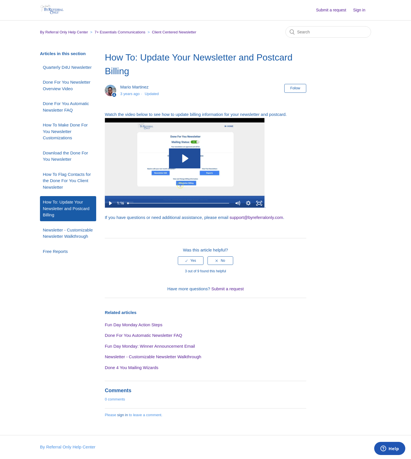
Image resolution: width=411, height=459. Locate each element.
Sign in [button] (359, 10)
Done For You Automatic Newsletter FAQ (66, 106)
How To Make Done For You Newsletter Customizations (65, 131)
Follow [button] (295, 88)
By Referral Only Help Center (64, 32)
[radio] (191, 260)
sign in (122, 415)
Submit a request (331, 10)
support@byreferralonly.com (256, 217)
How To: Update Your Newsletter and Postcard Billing (66, 208)
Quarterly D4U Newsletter (67, 67)
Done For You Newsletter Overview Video (66, 85)
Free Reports (55, 251)
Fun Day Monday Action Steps (133, 324)
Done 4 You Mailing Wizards (131, 367)
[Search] (328, 32)
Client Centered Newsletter (174, 32)
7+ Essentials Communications (119, 32)
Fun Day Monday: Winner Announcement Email (150, 346)
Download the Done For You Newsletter (65, 156)
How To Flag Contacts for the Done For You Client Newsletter (67, 181)
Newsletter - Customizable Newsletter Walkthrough (68, 233)
